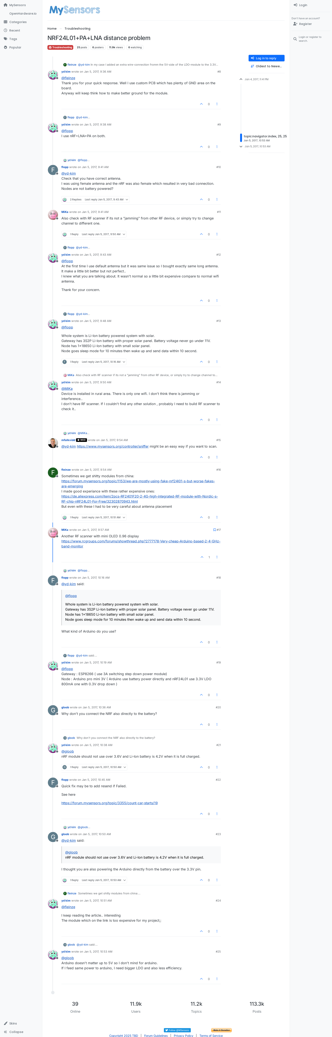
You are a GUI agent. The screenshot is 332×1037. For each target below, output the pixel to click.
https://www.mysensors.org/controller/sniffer (113, 446)
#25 (218, 951)
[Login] (311, 5)
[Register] (311, 24)
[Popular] (21, 47)
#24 (218, 900)
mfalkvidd (68, 440)
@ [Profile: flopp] (67, 131)
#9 (219, 124)
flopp (71, 117)
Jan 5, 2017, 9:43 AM (97, 254)
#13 (218, 321)
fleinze (72, 64)
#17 (219, 529)
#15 (218, 440)
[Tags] (21, 39)
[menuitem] (311, 5)
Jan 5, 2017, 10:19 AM (98, 662)
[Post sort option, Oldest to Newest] (267, 66)
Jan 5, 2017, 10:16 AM (96, 577)
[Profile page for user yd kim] (53, 74)
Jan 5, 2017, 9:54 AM (114, 440)
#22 (218, 779)
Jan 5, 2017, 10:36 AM (97, 707)
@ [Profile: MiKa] (67, 388)
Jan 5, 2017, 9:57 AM (95, 529)
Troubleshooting (60, 47)
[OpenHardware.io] (21, 13)
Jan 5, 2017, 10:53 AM (98, 951)
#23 (218, 834)
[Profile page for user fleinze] (53, 472)
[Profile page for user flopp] (53, 170)
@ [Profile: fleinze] (68, 78)
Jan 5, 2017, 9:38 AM (97, 124)
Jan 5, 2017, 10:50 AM (97, 834)
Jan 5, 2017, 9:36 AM (97, 71)
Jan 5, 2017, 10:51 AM (98, 900)
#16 (218, 469)
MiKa (64, 212)
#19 (218, 662)
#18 (218, 577)
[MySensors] (21, 5)
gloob (65, 707)
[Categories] (21, 22)
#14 (218, 382)
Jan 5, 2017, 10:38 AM (98, 745)
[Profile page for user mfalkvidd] (53, 443)
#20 (218, 707)
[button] (21, 1023)
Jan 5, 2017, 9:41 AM (95, 167)
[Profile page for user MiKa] (53, 215)
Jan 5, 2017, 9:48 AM (97, 321)
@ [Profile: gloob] (67, 751)
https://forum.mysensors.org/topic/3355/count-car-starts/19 (109, 803)
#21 (218, 745)
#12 (218, 254)
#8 (219, 71)
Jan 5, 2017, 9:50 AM (97, 382)
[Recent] (21, 30)
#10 (218, 167)
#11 (219, 212)
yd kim (66, 71)
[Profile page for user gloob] (53, 710)
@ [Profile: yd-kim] (84, 64)
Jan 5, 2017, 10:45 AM (96, 779)
